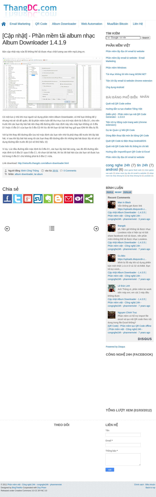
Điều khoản (150, 484)
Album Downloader (64, 23)
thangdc (122, 226)
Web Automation (91, 23)
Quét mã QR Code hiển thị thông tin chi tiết (127, 146)
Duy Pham (41, 488)
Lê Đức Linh (124, 286)
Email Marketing (20, 23)
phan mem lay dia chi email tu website (131, 173)
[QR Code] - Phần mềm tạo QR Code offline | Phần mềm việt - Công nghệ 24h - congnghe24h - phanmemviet (129, 329)
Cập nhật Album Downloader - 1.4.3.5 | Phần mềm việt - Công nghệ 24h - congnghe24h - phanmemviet (127, 215)
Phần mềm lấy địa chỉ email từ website (125, 51)
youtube (147, 176)
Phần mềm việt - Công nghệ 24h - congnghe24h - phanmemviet (34, 484)
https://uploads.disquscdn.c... (132, 209)
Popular (127, 192)
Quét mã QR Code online (118, 103)
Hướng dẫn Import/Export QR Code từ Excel (128, 151)
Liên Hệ (138, 23)
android (112, 169)
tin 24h (142, 165)
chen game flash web (132, 170)
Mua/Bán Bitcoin (117, 23)
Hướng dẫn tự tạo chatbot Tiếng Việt (124, 109)
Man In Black (124, 202)
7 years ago (144, 249)
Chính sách (139, 484)
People (110, 192)
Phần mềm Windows (116, 67)
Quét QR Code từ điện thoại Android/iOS (126, 141)
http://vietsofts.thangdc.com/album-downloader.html (43, 163)
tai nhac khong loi (134, 176)
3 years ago (144, 219)
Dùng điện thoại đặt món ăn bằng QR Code (127, 135)
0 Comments (70, 170)
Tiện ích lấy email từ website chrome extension (129, 80)
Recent (118, 192)
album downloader (24, 174)
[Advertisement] (129, 9)
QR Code (41, 23)
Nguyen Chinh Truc (127, 312)
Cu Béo (121, 256)
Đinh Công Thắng (30, 170)
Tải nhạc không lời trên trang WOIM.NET (126, 74)
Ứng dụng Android (115, 87)
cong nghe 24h (118, 165)
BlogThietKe (17, 488)
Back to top (150, 488)
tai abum (38, 174)
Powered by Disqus (115, 346)
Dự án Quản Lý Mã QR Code (120, 130)
